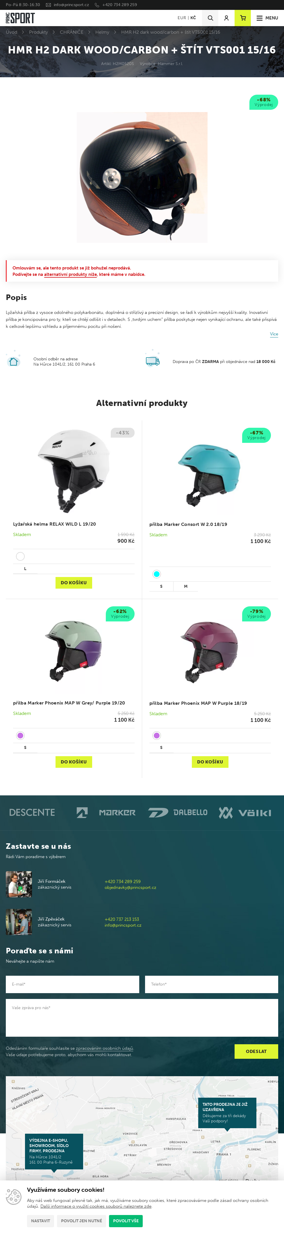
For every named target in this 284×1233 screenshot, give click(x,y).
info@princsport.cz (71, 4)
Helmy (102, 32)
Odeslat (256, 1051)
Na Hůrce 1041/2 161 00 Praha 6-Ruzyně (54, 1151)
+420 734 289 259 (119, 4)
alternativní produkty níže (70, 274)
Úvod (11, 32)
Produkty (38, 32)
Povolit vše (126, 1220)
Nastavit (40, 1220)
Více (274, 334)
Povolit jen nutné (81, 1220)
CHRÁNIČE (71, 32)
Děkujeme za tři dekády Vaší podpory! (227, 1113)
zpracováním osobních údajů (104, 1048)
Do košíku (74, 582)
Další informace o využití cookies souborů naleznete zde (95, 1206)
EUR (182, 17)
